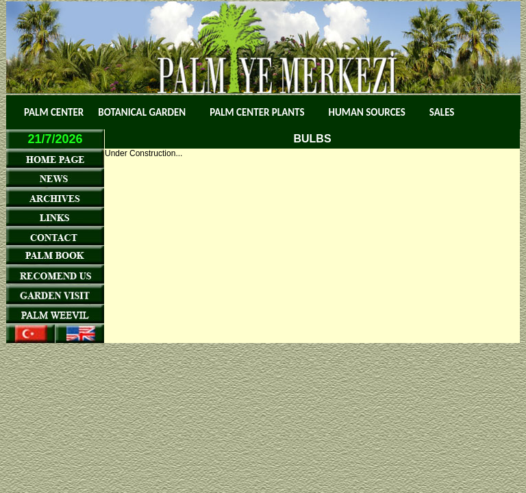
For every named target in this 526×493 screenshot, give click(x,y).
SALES (442, 112)
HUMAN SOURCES (367, 112)
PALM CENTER (54, 112)
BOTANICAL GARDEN (142, 112)
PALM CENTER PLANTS (257, 112)
